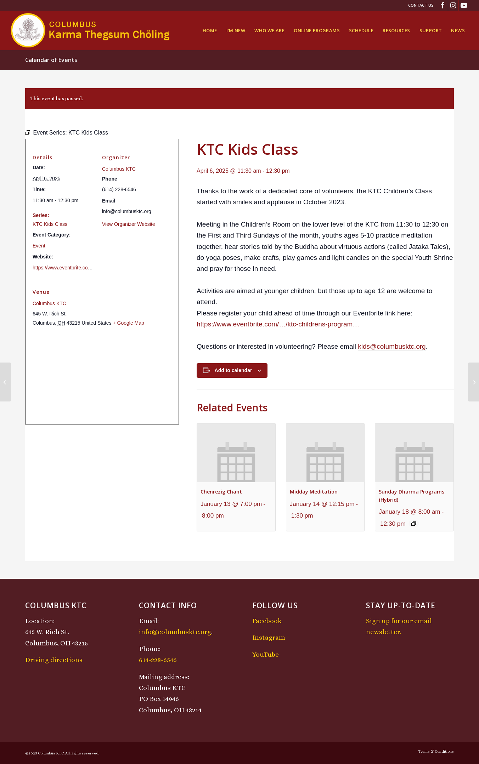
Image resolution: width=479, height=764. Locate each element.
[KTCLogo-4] (91, 30)
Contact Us (421, 5)
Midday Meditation (314, 491)
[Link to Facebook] (443, 5)
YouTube (265, 654)
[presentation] (236, 452)
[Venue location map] (102, 375)
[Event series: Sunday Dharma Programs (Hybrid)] (413, 523)
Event (39, 246)
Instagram (268, 637)
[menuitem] (419, 5)
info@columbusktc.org (175, 631)
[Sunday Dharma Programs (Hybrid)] (5, 382)
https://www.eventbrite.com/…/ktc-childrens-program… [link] (278, 324)
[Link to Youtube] (464, 5)
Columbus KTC (119, 169)
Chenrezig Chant (221, 491)
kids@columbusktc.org (392, 346)
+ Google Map (128, 323)
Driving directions (54, 659)
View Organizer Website (128, 224)
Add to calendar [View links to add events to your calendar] (233, 370)
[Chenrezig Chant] (473, 382)
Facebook (267, 621)
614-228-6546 (158, 659)
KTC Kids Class (50, 224)
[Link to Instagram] (453, 5)
